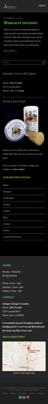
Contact (6, 224)
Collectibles (8, 198)
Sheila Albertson (30, 390)
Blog (5, 217)
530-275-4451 (16, 83)
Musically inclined (20, 22)
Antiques (7, 191)
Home (6, 185)
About (13, 393)
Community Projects (12, 237)
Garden (6, 211)
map (21, 90)
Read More (10, 50)
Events (6, 230)
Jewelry (6, 204)
